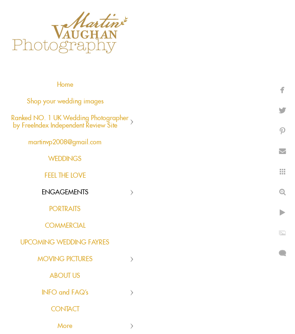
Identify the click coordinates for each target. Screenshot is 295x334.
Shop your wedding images (65, 101)
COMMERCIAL (65, 226)
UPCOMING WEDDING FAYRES (64, 242)
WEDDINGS (65, 159)
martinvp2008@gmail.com (65, 142)
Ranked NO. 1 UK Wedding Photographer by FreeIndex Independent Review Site (69, 122)
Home (65, 85)
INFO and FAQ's (65, 292)
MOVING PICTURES (65, 259)
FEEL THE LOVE (65, 176)
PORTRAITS (65, 209)
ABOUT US (65, 276)
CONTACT (65, 309)
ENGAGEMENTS (65, 192)
